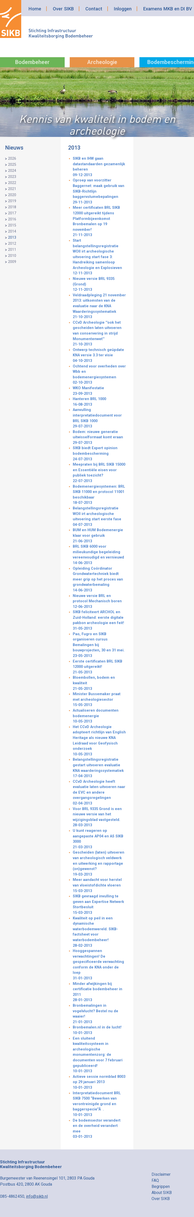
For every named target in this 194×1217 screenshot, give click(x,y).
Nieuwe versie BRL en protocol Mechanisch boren (99, 602)
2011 (12, 249)
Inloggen (123, 8)
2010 (12, 256)
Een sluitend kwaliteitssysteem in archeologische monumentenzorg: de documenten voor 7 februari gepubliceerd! (99, 1055)
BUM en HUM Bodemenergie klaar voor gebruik (99, 536)
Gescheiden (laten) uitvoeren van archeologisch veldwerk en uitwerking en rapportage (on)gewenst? (99, 863)
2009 (12, 262)
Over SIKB (63, 8)
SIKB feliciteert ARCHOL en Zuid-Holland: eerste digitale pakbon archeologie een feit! (99, 620)
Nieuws (14, 148)
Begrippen (161, 1186)
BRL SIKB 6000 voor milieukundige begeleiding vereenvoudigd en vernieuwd (99, 555)
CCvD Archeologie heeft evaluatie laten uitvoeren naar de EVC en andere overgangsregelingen (99, 792)
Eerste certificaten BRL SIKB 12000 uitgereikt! (99, 667)
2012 (12, 243)
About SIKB (162, 1192)
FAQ (155, 1180)
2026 (12, 158)
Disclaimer (161, 1174)
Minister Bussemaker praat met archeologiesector (99, 700)
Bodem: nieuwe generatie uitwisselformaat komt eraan (99, 438)
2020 (12, 195)
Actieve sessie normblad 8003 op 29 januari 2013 (99, 1082)
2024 (12, 171)
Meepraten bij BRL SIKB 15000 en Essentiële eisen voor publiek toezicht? (99, 473)
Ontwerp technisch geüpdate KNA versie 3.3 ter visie (99, 356)
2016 (12, 219)
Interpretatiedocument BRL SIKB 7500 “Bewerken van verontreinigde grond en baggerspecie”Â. (99, 1104)
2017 (12, 213)
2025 (12, 164)
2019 (12, 201)
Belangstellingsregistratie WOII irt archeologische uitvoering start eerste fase (99, 516)
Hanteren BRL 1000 (99, 402)
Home (35, 8)
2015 (12, 225)
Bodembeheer (32, 62)
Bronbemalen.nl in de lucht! (99, 1030)
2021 (12, 189)
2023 (12, 177)
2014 (12, 231)
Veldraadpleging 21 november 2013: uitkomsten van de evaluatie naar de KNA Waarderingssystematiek (99, 306)
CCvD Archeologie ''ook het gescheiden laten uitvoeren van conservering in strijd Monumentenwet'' (99, 333)
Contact (93, 8)
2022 (12, 183)
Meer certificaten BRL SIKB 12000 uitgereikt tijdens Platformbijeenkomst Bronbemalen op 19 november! (99, 221)
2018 (12, 207)
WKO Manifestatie (99, 391)
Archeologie (102, 62)
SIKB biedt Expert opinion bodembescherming (99, 454)
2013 (12, 237)
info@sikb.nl (37, 1196)
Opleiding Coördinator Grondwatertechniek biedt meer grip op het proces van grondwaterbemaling (99, 579)
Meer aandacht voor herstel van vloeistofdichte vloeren (99, 886)
